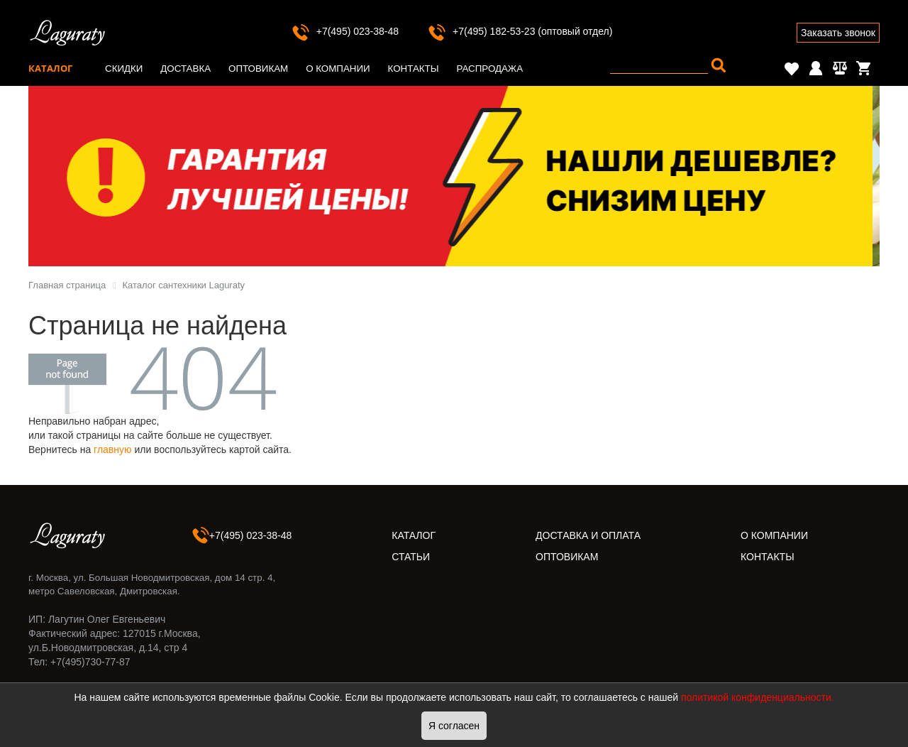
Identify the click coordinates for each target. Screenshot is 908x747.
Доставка (185, 68)
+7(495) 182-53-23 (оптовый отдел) (519, 31)
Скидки (124, 68)
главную (112, 449)
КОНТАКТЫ (767, 556)
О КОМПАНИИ (774, 535)
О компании (338, 68)
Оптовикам (258, 68)
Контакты (413, 68)
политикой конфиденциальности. (757, 697)
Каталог (50, 68)
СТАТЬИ (411, 556)
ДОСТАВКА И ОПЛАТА (588, 535)
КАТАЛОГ (414, 535)
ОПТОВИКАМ (567, 556)
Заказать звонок (838, 32)
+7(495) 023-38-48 (345, 31)
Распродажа (489, 68)
